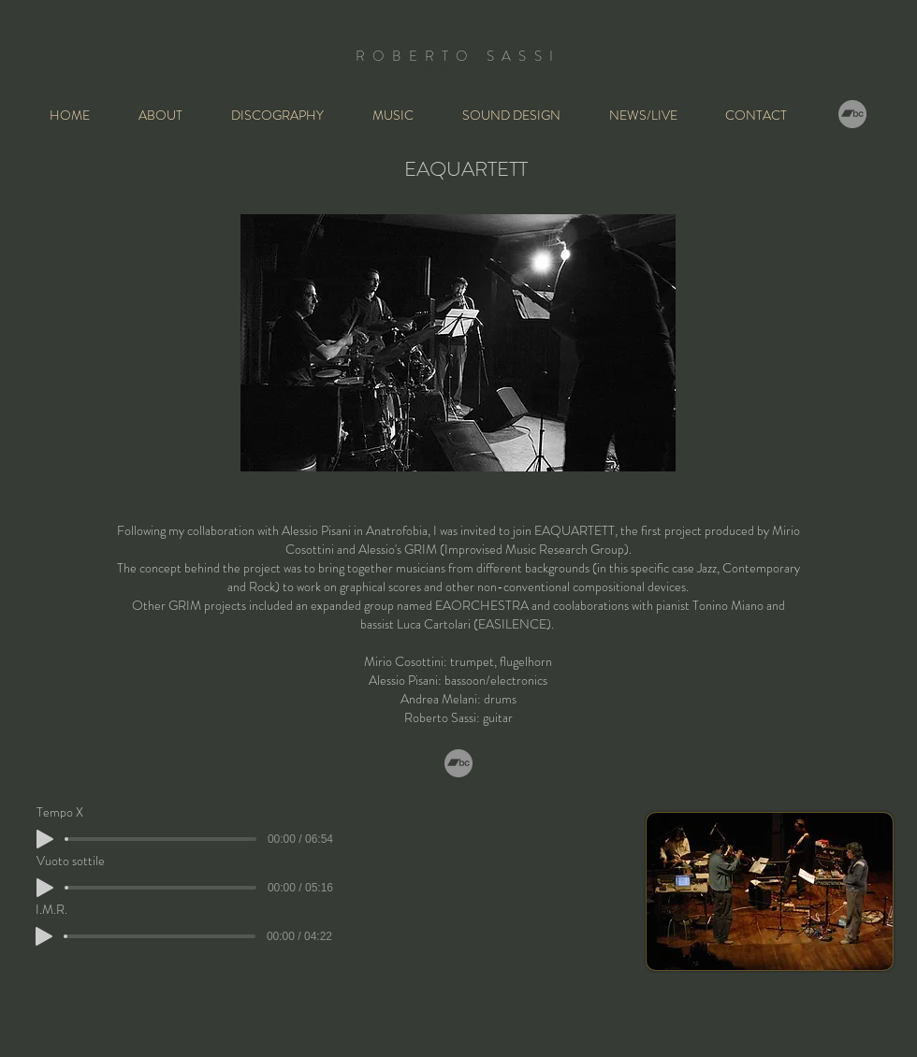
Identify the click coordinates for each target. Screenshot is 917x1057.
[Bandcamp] (852, 114)
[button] (403, 115)
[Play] (44, 887)
